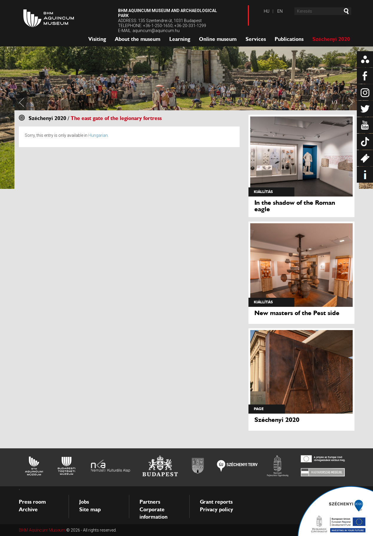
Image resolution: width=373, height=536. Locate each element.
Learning (179, 39)
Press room (32, 502)
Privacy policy (216, 509)
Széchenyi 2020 (331, 39)
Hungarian (98, 135)
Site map (90, 509)
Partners (150, 502)
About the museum (137, 39)
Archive (28, 509)
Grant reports (216, 502)
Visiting (97, 39)
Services (256, 39)
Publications (289, 39)
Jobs (84, 502)
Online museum (218, 39)
